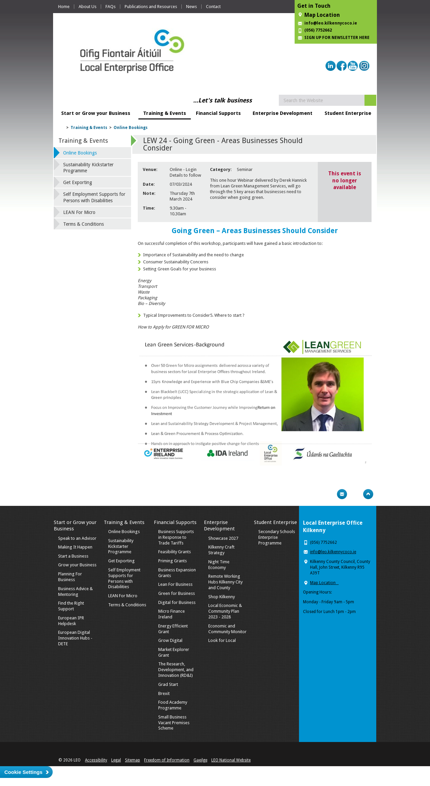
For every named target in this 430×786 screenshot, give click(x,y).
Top (368, 494)
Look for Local (222, 640)
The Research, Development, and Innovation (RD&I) (176, 669)
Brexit (164, 693)
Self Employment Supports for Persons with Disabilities (94, 197)
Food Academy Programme (172, 705)
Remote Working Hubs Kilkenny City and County (225, 582)
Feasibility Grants (174, 551)
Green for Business (176, 593)
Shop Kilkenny (221, 596)
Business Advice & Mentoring (75, 591)
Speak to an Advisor (77, 538)
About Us (87, 6)
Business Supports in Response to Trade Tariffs (176, 537)
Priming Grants (172, 560)
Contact (213, 6)
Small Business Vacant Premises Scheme (173, 722)
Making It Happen (75, 547)
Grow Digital (170, 640)
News (191, 6)
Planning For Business (70, 576)
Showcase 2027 (223, 538)
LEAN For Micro (79, 212)
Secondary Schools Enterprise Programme (276, 537)
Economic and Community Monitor (227, 628)
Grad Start (168, 684)
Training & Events (164, 113)
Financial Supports (218, 113)
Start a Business (73, 556)
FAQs (110, 6)
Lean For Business (175, 584)
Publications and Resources (151, 6)
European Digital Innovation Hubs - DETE (75, 638)
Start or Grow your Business (95, 113)
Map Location (322, 15)
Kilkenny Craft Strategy (221, 549)
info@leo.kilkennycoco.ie (331, 23)
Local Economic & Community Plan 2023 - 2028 (225, 611)
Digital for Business (177, 602)
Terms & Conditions (83, 224)
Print (329, 494)
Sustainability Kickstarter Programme (88, 167)
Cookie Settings (23, 772)
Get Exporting (77, 182)
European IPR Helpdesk (71, 620)
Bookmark (355, 494)
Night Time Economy (218, 564)
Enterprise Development (282, 113)
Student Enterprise (348, 113)
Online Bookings (130, 127)
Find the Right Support (71, 606)
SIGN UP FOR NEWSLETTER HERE (337, 37)
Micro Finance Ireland (171, 614)
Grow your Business (77, 564)
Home (64, 6)
